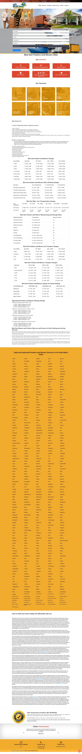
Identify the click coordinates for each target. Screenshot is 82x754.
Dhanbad (50, 415)
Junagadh (62, 458)
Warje (49, 589)
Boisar (37, 399)
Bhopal (13, 397)
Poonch (49, 532)
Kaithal (25, 461)
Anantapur (50, 368)
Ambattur (26, 366)
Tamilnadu (14, 566)
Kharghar (50, 476)
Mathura (38, 502)
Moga (49, 504)
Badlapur (50, 374)
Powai (25, 535)
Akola (25, 363)
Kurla (25, 486)
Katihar (37, 471)
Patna (49, 527)
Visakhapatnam (15, 586)
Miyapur (37, 504)
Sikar (25, 558)
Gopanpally (14, 432)
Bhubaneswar (27, 397)
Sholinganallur (63, 555)
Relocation (62, 683)
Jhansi (37, 456)
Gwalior (14, 438)
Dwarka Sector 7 (63, 420)
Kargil (25, 468)
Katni (49, 471)
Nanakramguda (27, 514)
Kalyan (25, 463)
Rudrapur (62, 548)
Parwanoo (62, 525)
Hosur (25, 445)
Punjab (61, 535)
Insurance (36, 696)
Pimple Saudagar (27, 530)
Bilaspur (26, 399)
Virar (61, 584)
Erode (61, 422)
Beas (49, 384)
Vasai (37, 578)
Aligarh (37, 363)
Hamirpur (14, 440)
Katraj (13, 473)
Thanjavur (38, 566)
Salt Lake (50, 550)
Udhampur (26, 573)
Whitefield (62, 589)
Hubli (49, 445)
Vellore (49, 581)
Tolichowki (14, 571)
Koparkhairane (15, 481)
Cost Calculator (35, 1)
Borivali (14, 402)
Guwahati (62, 435)
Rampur (26, 543)
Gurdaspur (38, 435)
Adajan (25, 358)
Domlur (61, 417)
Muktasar (50, 507)
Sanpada (38, 553)
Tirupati (49, 568)
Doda (37, 417)
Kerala (25, 473)
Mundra (25, 509)
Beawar (61, 384)
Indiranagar (50, 448)
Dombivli (50, 417)
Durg (25, 420)
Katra (61, 471)
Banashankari (39, 376)
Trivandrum (38, 571)
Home (40, 5)
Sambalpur (14, 553)
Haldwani (62, 438)
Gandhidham (26, 427)
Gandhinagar (38, 427)
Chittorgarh (50, 407)
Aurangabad (62, 371)
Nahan (37, 512)
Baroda (61, 381)
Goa (61, 430)
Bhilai (13, 394)
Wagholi (61, 586)
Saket (25, 550)
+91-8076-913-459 (15, 1)
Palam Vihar (38, 522)
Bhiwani (61, 394)
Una (61, 573)
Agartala (61, 358)
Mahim (49, 494)
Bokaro (49, 399)
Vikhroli (25, 584)
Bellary (37, 389)
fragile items (45, 652)
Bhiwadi (49, 394)
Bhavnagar (38, 391)
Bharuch (26, 391)
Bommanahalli (63, 399)
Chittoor (38, 407)
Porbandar (62, 532)
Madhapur (26, 491)
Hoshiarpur (62, 443)
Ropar (37, 548)
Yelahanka (38, 591)
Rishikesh (50, 545)
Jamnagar (50, 453)
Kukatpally (50, 484)
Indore (13, 450)
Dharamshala (62, 415)
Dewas (37, 415)
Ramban (14, 543)
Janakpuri (14, 456)
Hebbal (61, 440)
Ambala (14, 366)
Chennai (14, 407)
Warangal (26, 589)
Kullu (13, 486)
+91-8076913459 (53, 1)
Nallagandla (14, 514)
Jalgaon (26, 453)
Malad (13, 497)
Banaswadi (50, 376)
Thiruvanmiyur (51, 566)
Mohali (61, 504)
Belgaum (14, 389)
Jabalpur (26, 450)
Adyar (49, 358)
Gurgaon (50, 435)
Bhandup (14, 391)
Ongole (61, 520)
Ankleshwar (26, 371)
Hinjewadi (26, 443)
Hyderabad (62, 445)
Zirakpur (14, 594)
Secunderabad (15, 555)
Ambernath (38, 366)
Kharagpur (26, 476)
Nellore (25, 517)
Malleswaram (39, 497)
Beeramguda (15, 386)
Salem (37, 550)
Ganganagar (50, 427)
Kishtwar (62, 476)
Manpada (14, 502)
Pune (49, 535)
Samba (61, 550)
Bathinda (38, 384)
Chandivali (38, 404)
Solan (37, 561)
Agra (13, 361)
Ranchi (37, 543)
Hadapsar (26, 438)
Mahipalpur (62, 494)
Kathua (25, 471)
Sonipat (61, 561)
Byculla (37, 402)
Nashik (61, 514)
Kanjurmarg (26, 466)
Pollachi (14, 532)
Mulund (61, 507)
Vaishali (49, 576)
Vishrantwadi (27, 586)
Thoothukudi (62, 566)
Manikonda (50, 499)
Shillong (38, 555)
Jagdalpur (50, 450)
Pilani (13, 530)
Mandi (13, 499)
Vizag (37, 586)
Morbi (25, 507)
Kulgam (61, 484)
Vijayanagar (62, 581)
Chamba (61, 402)
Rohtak (13, 548)
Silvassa (50, 558)
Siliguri (37, 558)
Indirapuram (62, 448)
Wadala (49, 586)
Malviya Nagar (51, 497)
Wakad (13, 589)
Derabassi (26, 415)
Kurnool (37, 486)
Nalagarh (50, 512)
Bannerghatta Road (52, 379)
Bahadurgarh (62, 374)
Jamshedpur (62, 453)
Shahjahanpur (27, 555)
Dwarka (49, 420)
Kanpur (61, 466)
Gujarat (61, 432)
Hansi (25, 440)
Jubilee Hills (38, 458)
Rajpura (49, 540)
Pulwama (38, 535)
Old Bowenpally (51, 520)
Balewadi (14, 376)
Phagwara (62, 527)
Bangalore (38, 379)
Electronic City (27, 422)
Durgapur (38, 420)
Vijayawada (14, 584)
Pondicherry (38, 532)
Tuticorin (62, 571)
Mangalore (38, 499)
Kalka (49, 461)
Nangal (37, 514)
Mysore (49, 509)
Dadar (25, 412)
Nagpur (13, 512)
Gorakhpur (26, 432)
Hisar (37, 443)
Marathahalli (26, 502)
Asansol (37, 371)
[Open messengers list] (79, 751)
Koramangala (27, 481)
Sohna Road (26, 561)
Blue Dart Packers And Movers (18, 750)
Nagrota (26, 512)
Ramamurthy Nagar (64, 540)
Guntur (25, 435)
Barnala (49, 381)
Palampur (26, 522)
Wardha (37, 589)
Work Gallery (56, 5)
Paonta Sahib (50, 525)
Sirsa (13, 561)
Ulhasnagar (50, 573)
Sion (61, 558)
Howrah (37, 445)
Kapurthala (14, 468)
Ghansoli (26, 430)
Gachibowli (14, 427)
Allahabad (50, 363)
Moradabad (14, 507)
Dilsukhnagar (15, 417)
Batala (25, 384)
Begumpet (26, 386)
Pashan (13, 527)
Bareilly (37, 381)
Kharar (37, 476)
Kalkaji (61, 461)
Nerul (37, 517)
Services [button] (44, 5)
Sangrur (26, 553)
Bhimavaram (38, 394)
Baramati (62, 379)
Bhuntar (49, 397)
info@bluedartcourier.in (65, 1)
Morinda (38, 507)
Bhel (61, 391)
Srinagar (14, 563)
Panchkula (62, 522)
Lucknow (62, 489)
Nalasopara (62, 512)
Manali (61, 497)
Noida (37, 520)
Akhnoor (14, 363)
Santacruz (50, 553)
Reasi (13, 545)
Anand (37, 368)
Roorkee (26, 548)
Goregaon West (39, 432)
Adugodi (38, 358)
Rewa (25, 545)
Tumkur (49, 571)
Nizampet (26, 520)
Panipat (14, 525)
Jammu (37, 453)
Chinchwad (26, 407)
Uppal (13, 576)
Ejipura (13, 422)
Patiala (37, 527)
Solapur (49, 561)
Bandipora (62, 376)
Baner (25, 379)
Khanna (49, 473)
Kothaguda (62, 481)
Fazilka (49, 425)
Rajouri (37, 540)
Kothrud (14, 484)
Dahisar (37, 412)
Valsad (61, 576)
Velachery (38, 581)
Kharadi (14, 476)
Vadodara (38, 576)
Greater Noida (51, 432)
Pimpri (37, 530)
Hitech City (50, 443)
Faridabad (26, 425)
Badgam (38, 374)
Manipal (61, 499)
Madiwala (62, 491)
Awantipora (14, 374)
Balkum (25, 376)
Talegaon (50, 563)
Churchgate (14, 409)
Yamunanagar (27, 591)
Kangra (13, 466)
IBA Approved (27, 448)
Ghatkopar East (39, 430)
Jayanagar (26, 456)
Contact (62, 5)
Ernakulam (50, 422)
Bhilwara (26, 394)
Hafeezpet (38, 438)
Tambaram (62, 563)
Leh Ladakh (26, 489)
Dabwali (14, 412)
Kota (49, 481)
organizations (38, 679)
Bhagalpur (50, 389)
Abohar (13, 358)
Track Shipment (25, 1)
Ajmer (61, 361)
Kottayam (26, 484)
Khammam (38, 473)
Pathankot (26, 527)
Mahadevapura (39, 494)
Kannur (49, 466)
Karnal (49, 468)
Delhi (13, 415)
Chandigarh (26, 404)
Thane (25, 566)
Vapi (13, 578)
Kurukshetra (50, 486)
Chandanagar (15, 404)
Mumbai (14, 509)
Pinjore (49, 530)
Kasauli (13, 471)
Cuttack (61, 409)
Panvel (37, 525)
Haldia (49, 438)
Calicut (49, 402)
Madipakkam (50, 491)
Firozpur (61, 425)
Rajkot (25, 540)
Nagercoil (62, 509)
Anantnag (62, 368)
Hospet (13, 445)
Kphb (37, 484)
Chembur (62, 404)
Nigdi (61, 517)
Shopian (14, 558)
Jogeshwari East (15, 458)
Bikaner (14, 399)
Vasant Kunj (50, 578)
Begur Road (38, 386)
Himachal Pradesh (16, 443)
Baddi (25, 374)
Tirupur (61, 568)
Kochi (13, 479)
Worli (13, 591)
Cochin (25, 409)
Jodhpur (61, 456)
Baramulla (14, 381)
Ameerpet (62, 366)
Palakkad (14, 522)
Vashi (25, 581)
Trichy (25, 571)
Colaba (49, 409)
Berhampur (62, 389)
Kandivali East (51, 463)
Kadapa (13, 461)
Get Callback (44, 1)
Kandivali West (63, 463)
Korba (37, 481)
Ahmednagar (38, 361)
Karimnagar (38, 468)
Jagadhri (38, 450)
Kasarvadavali (63, 468)
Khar (61, 473)
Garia (61, 427)
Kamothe (38, 463)
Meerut (49, 502)
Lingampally (38, 489)
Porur (13, 535)
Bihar (61, 397)
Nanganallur (50, 514)
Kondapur (50, 479)
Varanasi (26, 578)
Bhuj (37, 397)
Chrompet (62, 407)
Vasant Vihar (62, 578)
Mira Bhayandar (27, 504)
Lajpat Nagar (62, 486)
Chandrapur (50, 404)
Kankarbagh (38, 466)
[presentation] (2, 17)
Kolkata (37, 479)
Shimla (49, 555)
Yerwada (50, 591)
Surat (37, 563)
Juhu (49, 458)
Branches (49, 5)
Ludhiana (14, 491)
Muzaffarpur (38, 509)
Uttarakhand (26, 576)
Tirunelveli (38, 568)
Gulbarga (14, 435)
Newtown (50, 517)
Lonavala (50, 489)
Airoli (49, 361)
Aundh (49, 371)
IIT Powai (38, 448)
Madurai (14, 494)
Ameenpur (50, 366)
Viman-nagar (50, 584)
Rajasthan (14, 540)
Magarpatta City (27, 494)
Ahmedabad (26, 361)
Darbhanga (50, 412)
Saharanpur (14, 550)
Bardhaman (26, 381)
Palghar (49, 522)
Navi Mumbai (15, 517)
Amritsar (26, 368)
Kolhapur (26, 479)
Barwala (14, 384)
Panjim (25, 525)
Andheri (14, 371)
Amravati (14, 368)
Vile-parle (38, 584)
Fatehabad (38, 425)
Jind (49, 456)
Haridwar (38, 440)
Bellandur (26, 389)
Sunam (25, 563)
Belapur (61, 386)
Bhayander (50, 391)
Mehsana (14, 504)
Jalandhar (14, 453)
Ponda (25, 532)
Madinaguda (38, 491)
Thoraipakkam (15, 568)
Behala (49, 386)
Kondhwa (62, 479)
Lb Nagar (14, 489)
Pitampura (62, 530)
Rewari (37, 545)
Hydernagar (14, 448)
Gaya (13, 430)
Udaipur (14, 573)
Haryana (50, 440)
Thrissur (26, 568)
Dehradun (62, 412)
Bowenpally (26, 402)
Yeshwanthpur (63, 591)
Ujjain (37, 573)
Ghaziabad (50, 430)
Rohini (61, 545)
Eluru (37, 422)
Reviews (66, 5)
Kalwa (13, 463)
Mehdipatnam (63, 502)
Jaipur (61, 450)
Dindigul (26, 417)
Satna (61, 553)
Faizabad (14, 425)
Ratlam (49, 543)
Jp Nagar (26, 458)
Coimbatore (38, 409)
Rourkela (50, 548)
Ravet (61, 543)
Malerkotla (26, 497)
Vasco (13, 581)
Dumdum (14, 420)
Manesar (26, 499)
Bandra (13, 379)
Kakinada (38, 461)
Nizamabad (14, 520)
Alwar (61, 363)
